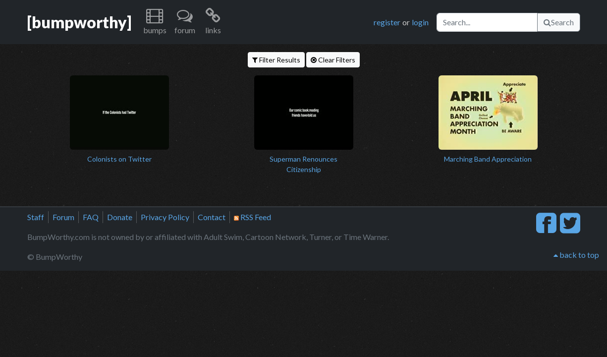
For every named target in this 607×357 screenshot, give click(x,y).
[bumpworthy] (79, 22)
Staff (35, 217)
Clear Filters (333, 60)
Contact (211, 217)
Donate (119, 217)
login (420, 22)
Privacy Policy (165, 217)
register (387, 22)
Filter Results (276, 60)
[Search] (487, 22)
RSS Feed (252, 217)
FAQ (91, 217)
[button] (154, 22)
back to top (576, 254)
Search (559, 22)
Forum (63, 217)
